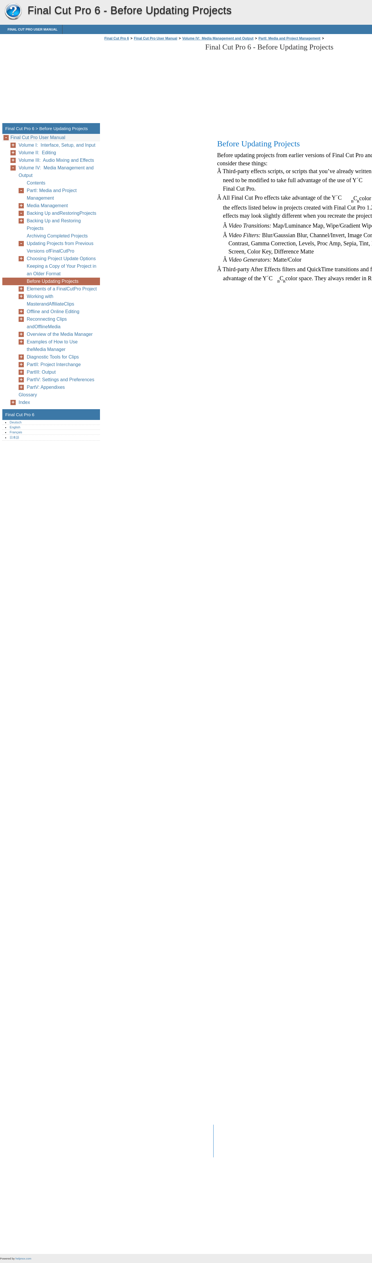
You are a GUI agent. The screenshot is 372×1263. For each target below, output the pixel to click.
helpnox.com (23, 1258)
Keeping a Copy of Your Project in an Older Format (61, 270)
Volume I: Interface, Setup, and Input (57, 145)
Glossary (28, 394)
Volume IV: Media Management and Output (217, 38)
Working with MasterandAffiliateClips (50, 300)
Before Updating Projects (52, 281)
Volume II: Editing (37, 152)
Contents (36, 182)
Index (24, 402)
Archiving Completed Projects (57, 235)
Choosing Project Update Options (61, 258)
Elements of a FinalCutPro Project (62, 288)
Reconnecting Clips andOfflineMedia (47, 323)
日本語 (14, 437)
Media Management (47, 205)
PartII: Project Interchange (54, 364)
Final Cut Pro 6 (13, 11)
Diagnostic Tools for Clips (53, 356)
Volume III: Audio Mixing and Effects (56, 160)
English (15, 427)
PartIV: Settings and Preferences (60, 379)
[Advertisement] (152, 83)
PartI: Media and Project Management (289, 38)
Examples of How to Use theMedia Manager (52, 345)
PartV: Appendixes (46, 387)
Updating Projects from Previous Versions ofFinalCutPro (60, 247)
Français (16, 432)
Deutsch (16, 422)
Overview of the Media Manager (60, 334)
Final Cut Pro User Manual (33, 29)
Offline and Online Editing (53, 311)
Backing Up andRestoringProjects (61, 213)
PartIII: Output (41, 372)
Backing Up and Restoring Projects (54, 224)
